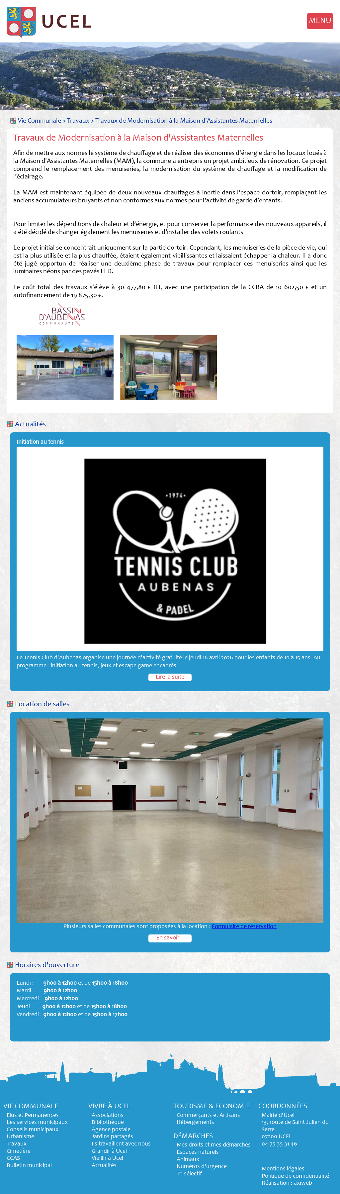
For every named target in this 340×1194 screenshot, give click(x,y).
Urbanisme (20, 1137)
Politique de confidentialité (295, 1176)
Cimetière (19, 1151)
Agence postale (111, 1130)
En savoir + (170, 938)
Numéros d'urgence (202, 1167)
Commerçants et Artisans (208, 1116)
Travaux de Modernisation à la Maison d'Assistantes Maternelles (183, 121)
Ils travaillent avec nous (121, 1144)
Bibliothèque (108, 1123)
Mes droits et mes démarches (214, 1145)
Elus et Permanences (33, 1116)
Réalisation (276, 1183)
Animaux (188, 1160)
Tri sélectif (189, 1174)
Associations (108, 1116)
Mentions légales (283, 1169)
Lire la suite (170, 677)
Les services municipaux (37, 1123)
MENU (320, 21)
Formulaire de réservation (244, 927)
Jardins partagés (112, 1137)
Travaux (78, 121)
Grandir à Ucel (109, 1151)
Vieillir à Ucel (107, 1158)
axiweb (303, 1183)
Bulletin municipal (29, 1166)
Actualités (30, 424)
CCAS (13, 1158)
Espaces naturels (198, 1152)
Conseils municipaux (32, 1130)
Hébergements (195, 1123)
